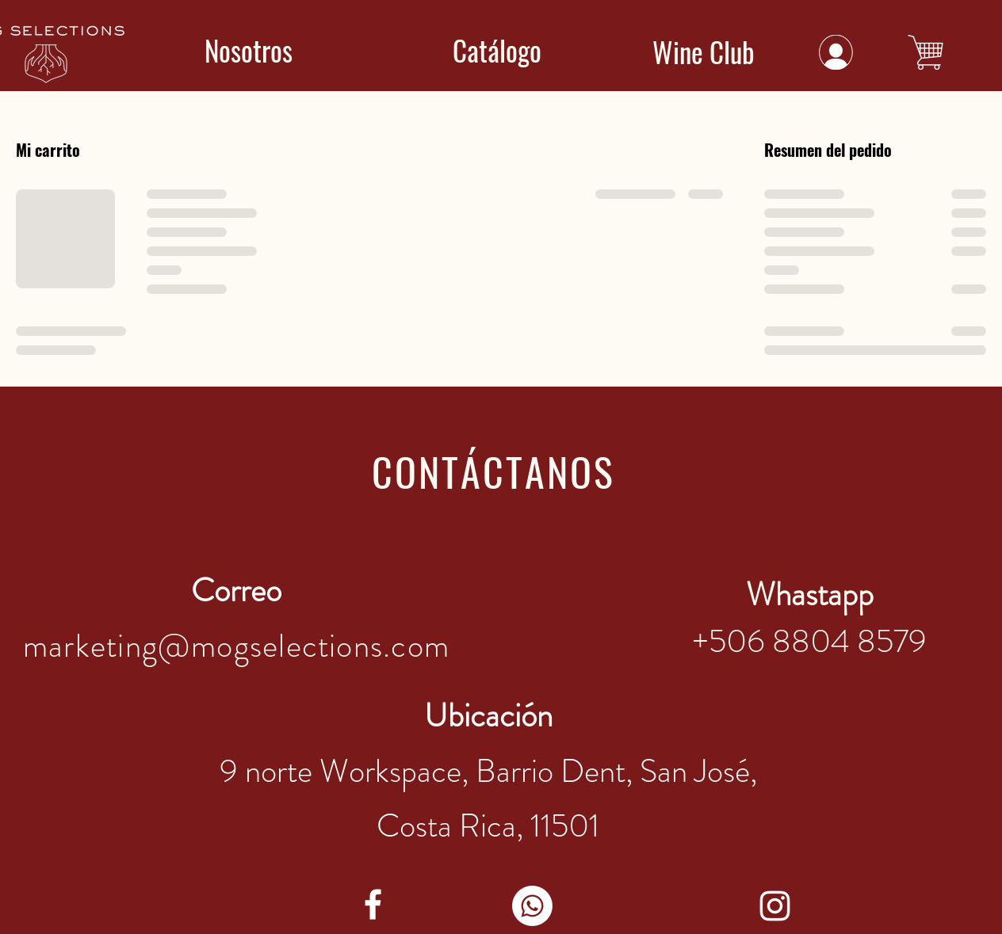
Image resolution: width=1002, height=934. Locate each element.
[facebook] (373, 904)
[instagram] (775, 906)
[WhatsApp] (532, 906)
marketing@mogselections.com (236, 646)
